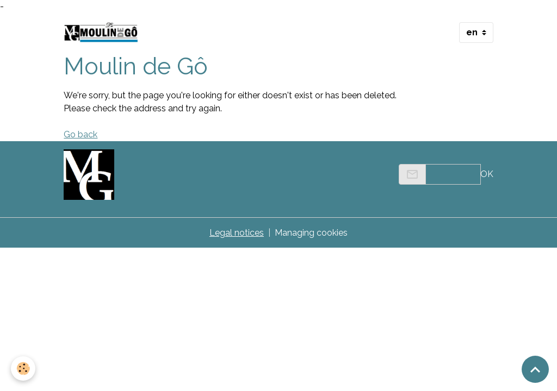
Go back (80, 134)
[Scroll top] (535, 369)
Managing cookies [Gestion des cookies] (311, 233)
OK (486, 174)
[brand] (103, 32)
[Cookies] (23, 368)
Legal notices (236, 233)
